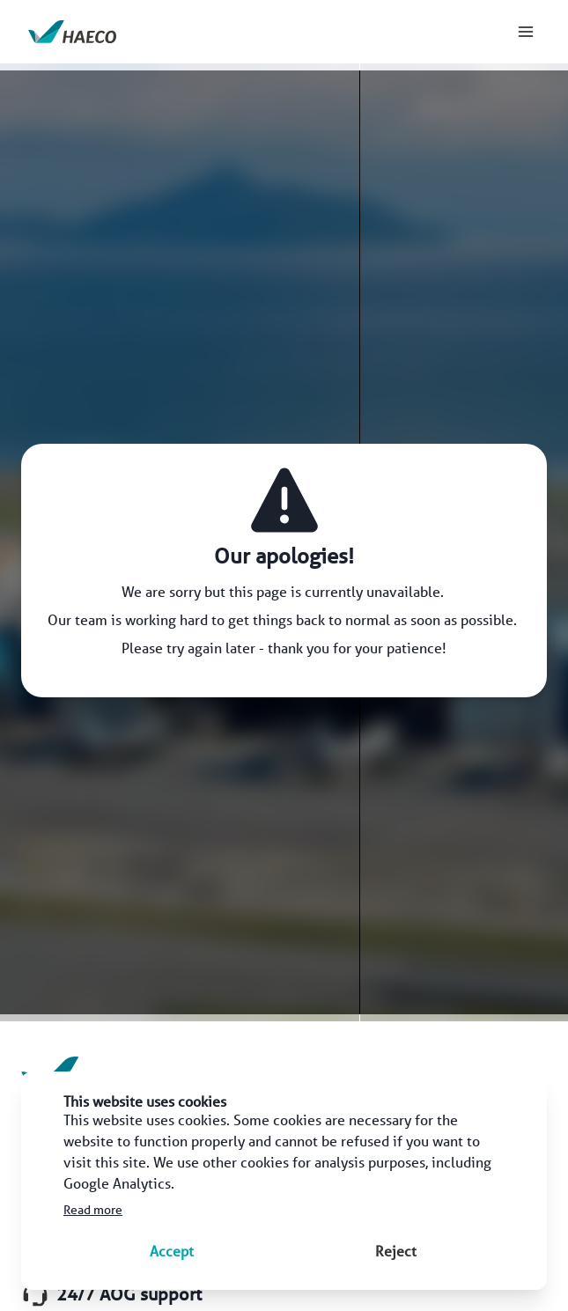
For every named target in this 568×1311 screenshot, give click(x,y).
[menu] (526, 32)
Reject (396, 1250)
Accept (172, 1250)
